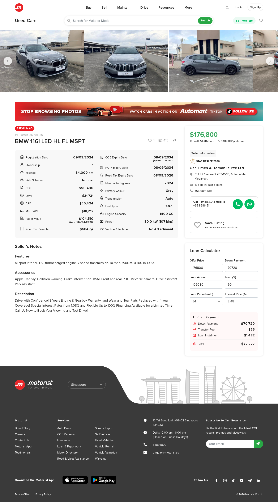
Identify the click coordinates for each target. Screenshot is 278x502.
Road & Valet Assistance (73, 458)
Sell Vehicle (244, 20)
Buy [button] (88, 7)
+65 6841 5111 (203, 191)
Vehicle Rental (104, 446)
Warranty (100, 458)
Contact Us (22, 440)
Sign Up (255, 7)
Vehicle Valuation (106, 452)
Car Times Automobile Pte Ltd (217, 168)
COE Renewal (66, 434)
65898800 (160, 445)
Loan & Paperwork (69, 446)
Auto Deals (64, 428)
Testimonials (23, 452)
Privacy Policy (43, 494)
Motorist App (23, 446)
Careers (20, 434)
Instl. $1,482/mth (202, 141)
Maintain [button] (123, 7)
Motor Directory (67, 452)
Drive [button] (144, 7)
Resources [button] (166, 7)
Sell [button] (104, 7)
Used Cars (25, 20)
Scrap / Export (104, 428)
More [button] (188, 7)
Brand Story (22, 428)
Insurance (63, 440)
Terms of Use (22, 494)
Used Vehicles (104, 440)
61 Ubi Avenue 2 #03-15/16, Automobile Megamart (220, 176)
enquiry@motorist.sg (166, 452)
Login (239, 7)
